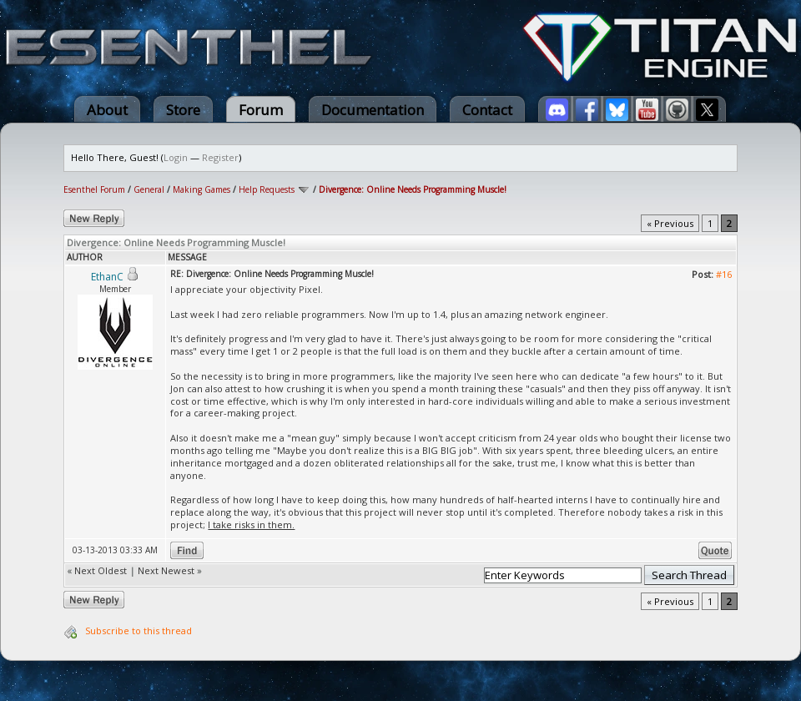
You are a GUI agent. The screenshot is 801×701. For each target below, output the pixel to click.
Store (183, 109)
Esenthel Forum (94, 189)
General (149, 189)
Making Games (201, 189)
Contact (487, 109)
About (107, 109)
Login (176, 157)
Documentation (372, 109)
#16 (724, 274)
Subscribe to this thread (138, 630)
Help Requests (267, 189)
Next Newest (166, 570)
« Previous (670, 223)
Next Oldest (100, 570)
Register (220, 157)
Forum (261, 109)
